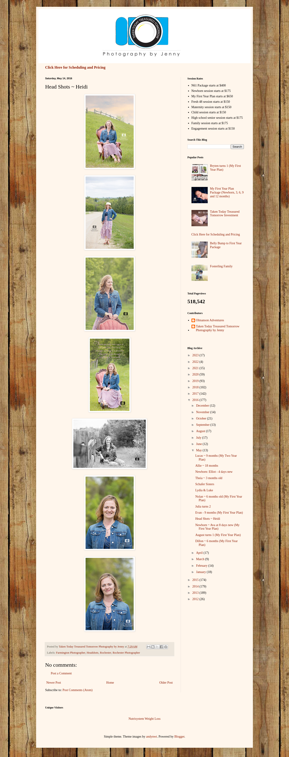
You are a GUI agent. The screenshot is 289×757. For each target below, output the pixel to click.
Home (110, 682)
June (199, 444)
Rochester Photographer (126, 652)
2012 (196, 599)
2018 (196, 387)
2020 (196, 374)
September (203, 424)
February (202, 565)
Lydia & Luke (204, 490)
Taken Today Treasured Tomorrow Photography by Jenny (218, 328)
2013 (196, 592)
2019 (196, 381)
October (201, 418)
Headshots (92, 652)
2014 (196, 586)
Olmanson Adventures (210, 320)
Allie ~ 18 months (206, 465)
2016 (196, 400)
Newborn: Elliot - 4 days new (214, 471)
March (200, 559)
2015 (196, 580)
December (203, 405)
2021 (196, 368)
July (199, 437)
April (199, 552)
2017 (196, 393)
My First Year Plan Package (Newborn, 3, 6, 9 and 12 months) (227, 192)
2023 (196, 355)
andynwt (151, 736)
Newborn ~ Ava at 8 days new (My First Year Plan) (217, 527)
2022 (196, 361)
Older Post (166, 682)
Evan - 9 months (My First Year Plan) (219, 512)
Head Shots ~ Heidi (207, 518)
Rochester (105, 652)
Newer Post (53, 682)
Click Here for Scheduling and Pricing (75, 67)
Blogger (179, 736)
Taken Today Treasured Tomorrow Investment (225, 213)
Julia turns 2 (203, 506)
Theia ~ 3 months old (208, 478)
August (201, 431)
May (199, 450)
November (203, 412)
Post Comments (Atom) (78, 690)
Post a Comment (61, 673)
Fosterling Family (221, 266)
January (201, 572)
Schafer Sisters (204, 484)
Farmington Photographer (70, 652)
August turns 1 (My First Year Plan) (218, 535)
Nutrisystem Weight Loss (144, 718)
